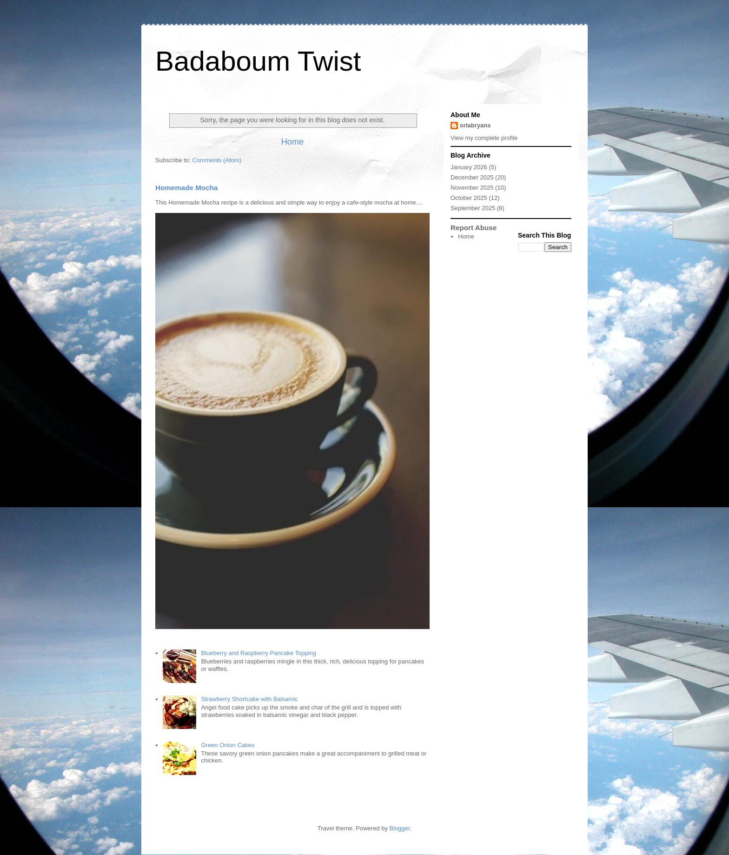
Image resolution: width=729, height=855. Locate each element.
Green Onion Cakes (227, 745)
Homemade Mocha (186, 188)
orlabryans (475, 125)
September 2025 (473, 208)
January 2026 (469, 167)
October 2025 (469, 197)
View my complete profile (484, 137)
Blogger (400, 828)
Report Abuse (474, 228)
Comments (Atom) (216, 160)
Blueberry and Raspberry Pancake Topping (258, 653)
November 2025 (472, 187)
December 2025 (472, 177)
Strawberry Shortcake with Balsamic (249, 699)
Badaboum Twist (258, 61)
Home (292, 141)
